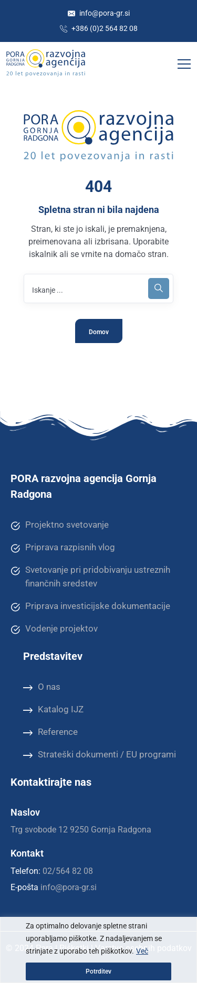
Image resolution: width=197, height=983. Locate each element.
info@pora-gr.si (99, 13)
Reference (50, 732)
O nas (41, 687)
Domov (99, 332)
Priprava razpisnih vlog (63, 547)
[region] (98, 950)
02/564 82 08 (68, 871)
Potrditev (98, 971)
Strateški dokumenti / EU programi (99, 755)
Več (142, 951)
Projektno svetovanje (60, 525)
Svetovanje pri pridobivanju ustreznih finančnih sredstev (90, 576)
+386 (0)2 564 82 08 (99, 28)
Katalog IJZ (53, 709)
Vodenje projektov (54, 629)
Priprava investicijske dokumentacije (90, 606)
